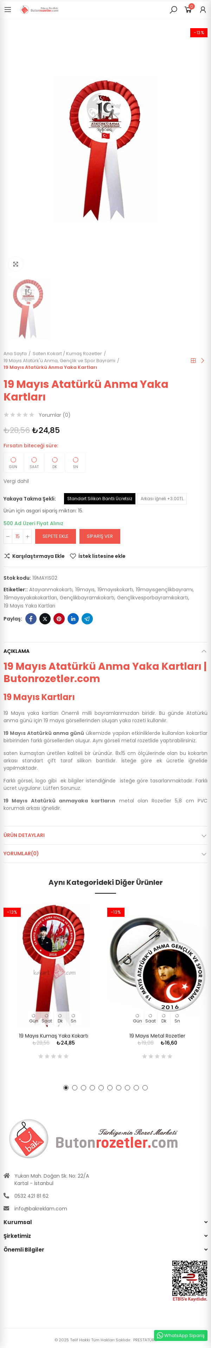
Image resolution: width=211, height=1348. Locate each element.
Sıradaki (202, 360)
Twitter (45, 618)
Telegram (87, 618)
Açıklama (17, 651)
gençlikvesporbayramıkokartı (152, 597)
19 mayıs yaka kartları (29, 605)
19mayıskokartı (115, 589)
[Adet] (18, 536)
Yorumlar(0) (21, 853)
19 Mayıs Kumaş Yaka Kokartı (53, 1035)
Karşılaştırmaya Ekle (38, 556)
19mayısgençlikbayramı (164, 589)
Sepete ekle (56, 536)
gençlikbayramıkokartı (87, 597)
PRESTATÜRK (144, 1340)
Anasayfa (193, 360)
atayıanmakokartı (50, 589)
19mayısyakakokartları (30, 597)
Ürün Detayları (24, 835)
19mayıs (85, 589)
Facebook (31, 618)
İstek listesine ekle (102, 556)
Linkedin (73, 618)
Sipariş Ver (100, 536)
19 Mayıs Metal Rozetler (157, 1035)
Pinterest (59, 618)
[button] (66, 1087)
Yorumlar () (55, 414)
